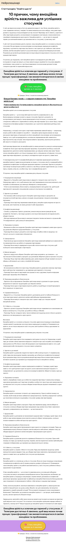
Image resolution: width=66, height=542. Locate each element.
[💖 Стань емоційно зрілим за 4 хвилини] (33, 87)
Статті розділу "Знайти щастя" (16, 9)
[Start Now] (33, 75)
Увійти (57, 3)
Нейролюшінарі (10, 3)
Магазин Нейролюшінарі (33, 537)
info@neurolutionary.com (33, 540)
